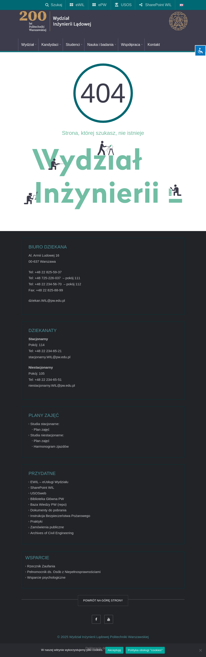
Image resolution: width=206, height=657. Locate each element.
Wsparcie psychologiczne (46, 577)
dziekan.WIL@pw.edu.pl (47, 300)
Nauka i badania (102, 45)
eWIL (77, 5)
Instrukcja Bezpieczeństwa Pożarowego (60, 516)
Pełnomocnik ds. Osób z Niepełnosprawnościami (64, 572)
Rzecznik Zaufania (41, 566)
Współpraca (132, 45)
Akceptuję (114, 650)
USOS (123, 5)
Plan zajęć (41, 429)
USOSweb (38, 493)
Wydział (29, 45)
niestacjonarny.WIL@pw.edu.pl (52, 385)
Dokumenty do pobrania (48, 510)
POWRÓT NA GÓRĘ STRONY (103, 600)
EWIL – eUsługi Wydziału (49, 482)
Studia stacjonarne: (44, 424)
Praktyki (36, 521)
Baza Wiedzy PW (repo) (48, 504)
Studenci (74, 45)
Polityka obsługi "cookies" (145, 650)
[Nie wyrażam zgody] (200, 650)
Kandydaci (51, 45)
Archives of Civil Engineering (52, 533)
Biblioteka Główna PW (47, 499)
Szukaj (53, 5)
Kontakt (154, 45)
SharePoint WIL (156, 5)
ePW (99, 5)
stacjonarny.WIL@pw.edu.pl (49, 357)
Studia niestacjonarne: (47, 435)
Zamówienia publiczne (47, 527)
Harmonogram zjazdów (51, 446)
